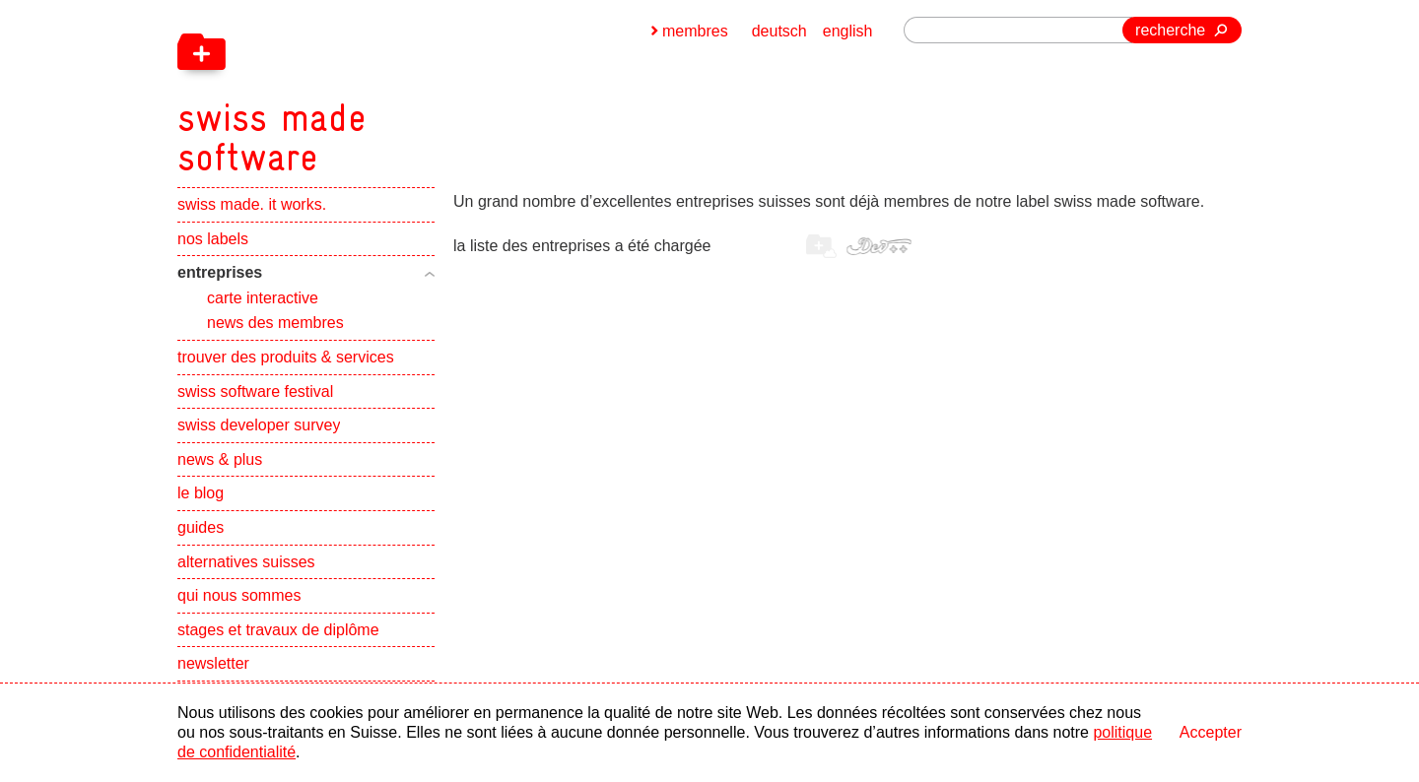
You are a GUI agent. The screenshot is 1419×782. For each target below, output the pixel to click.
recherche (1170, 30)
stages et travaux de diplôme (278, 629)
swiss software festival (255, 391)
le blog (200, 493)
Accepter (1211, 732)
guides (200, 527)
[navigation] (374, 88)
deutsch (779, 31)
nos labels (212, 238)
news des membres (275, 322)
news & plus (219, 459)
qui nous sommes (239, 595)
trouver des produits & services (285, 357)
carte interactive (262, 298)
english (848, 31)
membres (695, 31)
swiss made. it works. (251, 204)
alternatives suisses (246, 562)
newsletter (213, 663)
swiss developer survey (258, 425)
